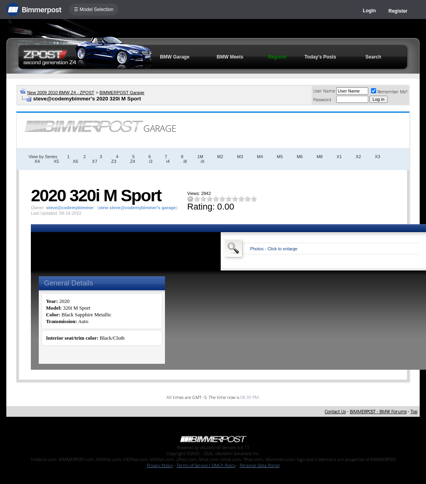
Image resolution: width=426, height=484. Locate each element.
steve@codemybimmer (70, 207)
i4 (168, 161)
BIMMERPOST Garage (121, 92)
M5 (280, 156)
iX (202, 161)
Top (414, 411)
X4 (37, 161)
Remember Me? (389, 92)
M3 (240, 156)
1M (200, 156)
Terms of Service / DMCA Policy (206, 465)
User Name (324, 91)
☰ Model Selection (94, 9)
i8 (185, 161)
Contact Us (335, 411)
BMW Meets (230, 57)
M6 (300, 156)
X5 (56, 161)
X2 (358, 156)
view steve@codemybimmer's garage (137, 207)
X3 (377, 156)
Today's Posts (320, 57)
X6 (75, 161)
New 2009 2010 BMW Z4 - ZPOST (60, 92)
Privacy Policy (160, 465)
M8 (319, 156)
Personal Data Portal (260, 465)
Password (322, 99)
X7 (94, 161)
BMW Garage (174, 57)
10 (254, 199)
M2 (220, 156)
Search (373, 57)
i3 (151, 161)
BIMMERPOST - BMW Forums (378, 411)
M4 (260, 156)
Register (397, 11)
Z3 (113, 161)
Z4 (132, 161)
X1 (339, 156)
